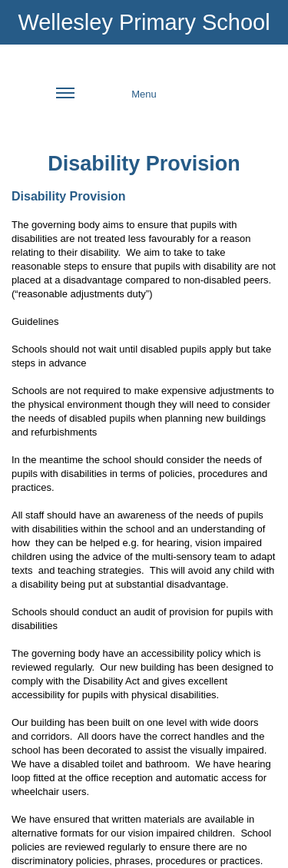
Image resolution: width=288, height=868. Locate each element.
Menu (106, 102)
